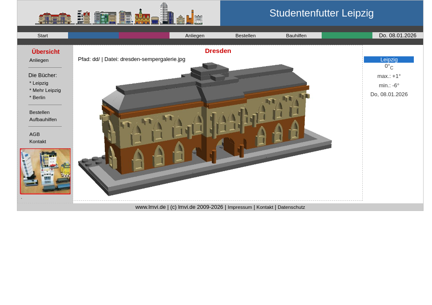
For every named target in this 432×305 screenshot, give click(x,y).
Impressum (240, 207)
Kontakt (38, 141)
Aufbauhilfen (43, 119)
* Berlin (38, 97)
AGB (35, 134)
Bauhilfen (296, 35)
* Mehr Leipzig (45, 90)
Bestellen (245, 35)
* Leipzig (39, 83)
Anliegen (194, 35)
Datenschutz (291, 207)
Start (43, 35)
